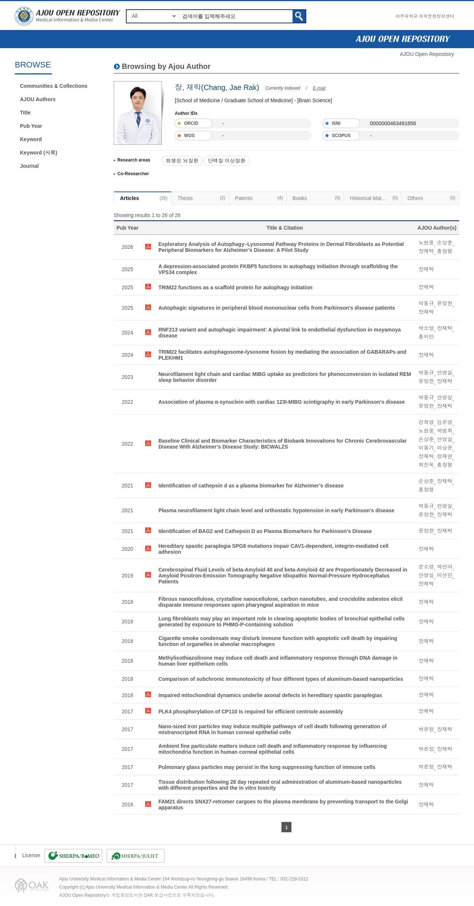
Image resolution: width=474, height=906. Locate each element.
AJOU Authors (38, 99)
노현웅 (426, 243)
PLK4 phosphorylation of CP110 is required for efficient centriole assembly (250, 712)
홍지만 (426, 337)
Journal (29, 166)
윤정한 (445, 303)
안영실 (445, 373)
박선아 (445, 567)
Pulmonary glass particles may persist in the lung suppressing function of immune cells (266, 767)
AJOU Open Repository (427, 54)
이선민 (445, 575)
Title (25, 113)
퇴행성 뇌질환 (182, 161)
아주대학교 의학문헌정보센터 (424, 16)
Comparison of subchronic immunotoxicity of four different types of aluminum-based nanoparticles (280, 679)
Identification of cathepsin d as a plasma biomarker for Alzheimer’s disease (251, 486)
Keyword (31, 139)
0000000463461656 (393, 123)
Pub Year (31, 126)
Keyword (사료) (38, 153)
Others (431, 197)
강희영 (426, 422)
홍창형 (445, 251)
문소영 (426, 567)
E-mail (319, 88)
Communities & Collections (53, 86)
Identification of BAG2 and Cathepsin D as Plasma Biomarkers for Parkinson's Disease (265, 531)
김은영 (445, 422)
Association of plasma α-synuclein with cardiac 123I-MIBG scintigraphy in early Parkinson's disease (281, 402)
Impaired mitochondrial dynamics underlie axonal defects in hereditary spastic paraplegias (270, 695)
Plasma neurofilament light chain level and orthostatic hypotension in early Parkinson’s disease (276, 510)
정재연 (445, 456)
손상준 (445, 243)
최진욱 (426, 465)
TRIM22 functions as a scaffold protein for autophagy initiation (235, 287)
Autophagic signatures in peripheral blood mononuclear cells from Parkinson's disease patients (276, 308)
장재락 (426, 251)
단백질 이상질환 (227, 161)
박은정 (426, 729)
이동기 (426, 448)
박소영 (426, 328)
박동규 (426, 303)
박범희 (445, 431)
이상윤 (445, 448)
